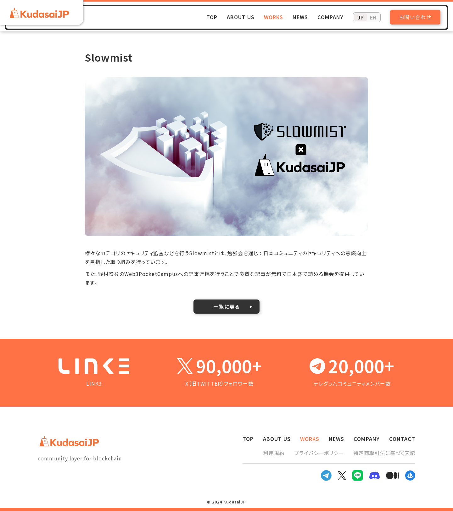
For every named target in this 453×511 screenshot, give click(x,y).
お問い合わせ (415, 17)
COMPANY (330, 17)
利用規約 (274, 453)
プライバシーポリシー (319, 453)
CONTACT (402, 438)
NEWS (300, 17)
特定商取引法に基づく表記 (384, 453)
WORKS (273, 17)
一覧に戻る (226, 306)
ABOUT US (240, 17)
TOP (211, 17)
